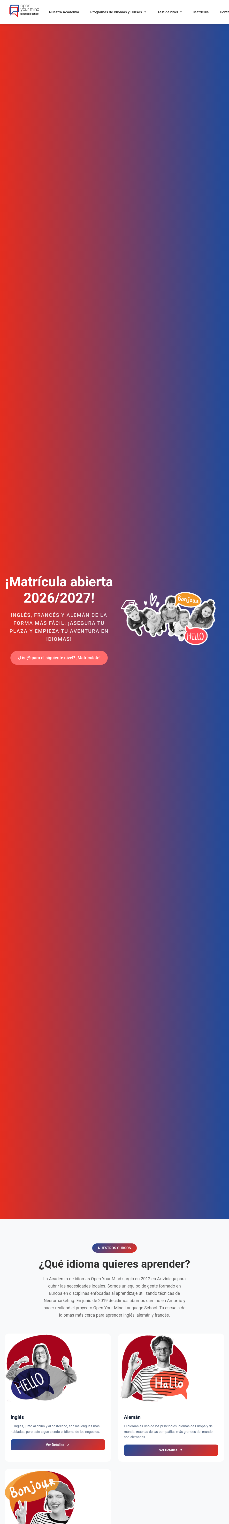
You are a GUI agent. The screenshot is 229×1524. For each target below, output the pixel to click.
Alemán (132, 1417)
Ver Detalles (58, 1445)
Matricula (201, 12)
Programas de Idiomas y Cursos (116, 12)
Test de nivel (167, 12)
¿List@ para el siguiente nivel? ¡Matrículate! (59, 657)
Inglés (17, 1417)
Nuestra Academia (64, 12)
